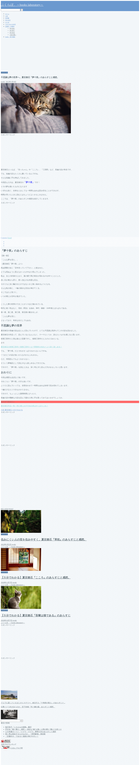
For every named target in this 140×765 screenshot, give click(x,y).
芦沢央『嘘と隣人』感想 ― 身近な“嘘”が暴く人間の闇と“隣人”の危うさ (33, 729)
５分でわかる (17, 410)
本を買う (12, 30)
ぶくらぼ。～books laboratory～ (22, 4)
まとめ (7, 22)
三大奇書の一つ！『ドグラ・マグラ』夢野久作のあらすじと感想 (30, 732)
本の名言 (7, 20)
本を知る (12, 33)
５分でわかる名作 (10, 24)
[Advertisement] (70, 55)
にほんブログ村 (12, 748)
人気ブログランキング (8, 744)
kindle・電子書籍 (10, 37)
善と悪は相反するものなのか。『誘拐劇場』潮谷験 (25, 734)
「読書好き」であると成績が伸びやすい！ (21, 736)
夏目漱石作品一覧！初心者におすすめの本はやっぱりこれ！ (24, 406)
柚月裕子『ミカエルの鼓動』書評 (18, 727)
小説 (6, 16)
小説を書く (13, 35)
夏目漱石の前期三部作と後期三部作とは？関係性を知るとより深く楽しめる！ (31, 347)
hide (9, 238)
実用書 (7, 18)
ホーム (7, 14)
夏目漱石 (4, 73)
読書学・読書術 (9, 26)
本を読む (12, 28)
